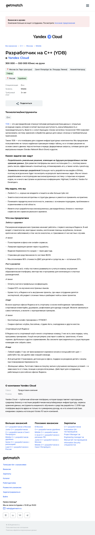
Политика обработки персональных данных (21, 530)
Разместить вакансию (12, 487)
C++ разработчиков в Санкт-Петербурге (17, 433)
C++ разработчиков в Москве (18, 427)
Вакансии (7, 469)
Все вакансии (11, 46)
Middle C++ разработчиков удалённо (16, 438)
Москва (29, 46)
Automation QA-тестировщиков (70, 430)
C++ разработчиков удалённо (47, 429)
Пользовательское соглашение (17, 527)
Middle (38, 46)
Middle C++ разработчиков (46, 432)
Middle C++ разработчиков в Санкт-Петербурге (47, 446)
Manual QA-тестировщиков (75, 440)
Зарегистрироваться (11, 492)
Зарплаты (7, 474)
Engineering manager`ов (74, 437)
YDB (7, 124)
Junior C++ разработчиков (16, 429)
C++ (21, 46)
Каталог (6, 478)
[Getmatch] (14, 5)
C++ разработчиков (72, 427)
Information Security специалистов (72, 443)
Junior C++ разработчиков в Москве (47, 441)
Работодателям (9, 483)
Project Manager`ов (72, 434)
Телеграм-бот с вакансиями (14, 465)
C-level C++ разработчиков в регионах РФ (47, 436)
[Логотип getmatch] (11, 458)
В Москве (39, 427)
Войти (5, 497)
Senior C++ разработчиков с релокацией (17, 443)
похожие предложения (65, 23)
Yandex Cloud (18, 58)
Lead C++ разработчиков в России (16, 448)
